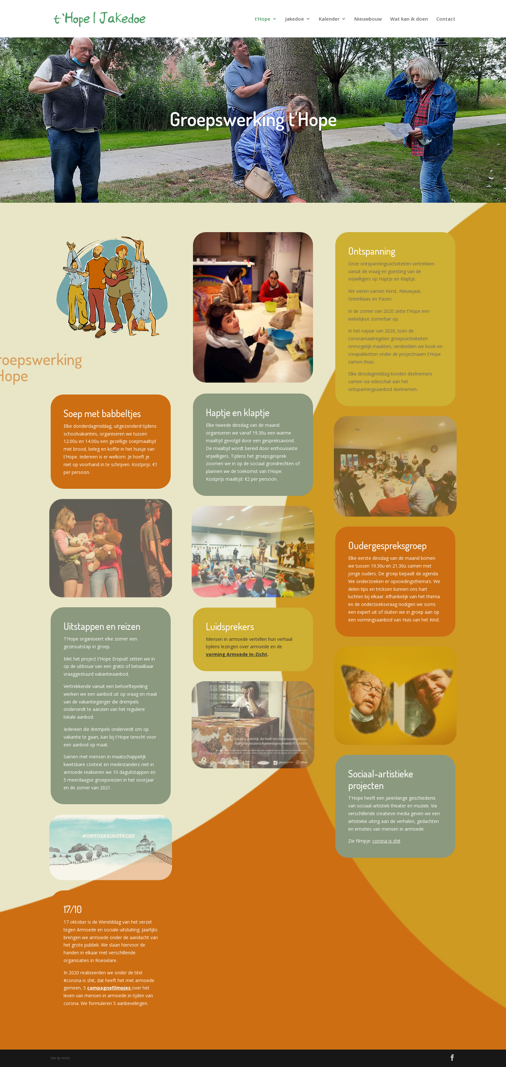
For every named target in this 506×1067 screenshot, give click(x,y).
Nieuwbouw (368, 19)
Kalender (329, 19)
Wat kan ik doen (409, 19)
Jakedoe (294, 19)
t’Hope (262, 19)
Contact (445, 19)
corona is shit (386, 841)
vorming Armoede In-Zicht (236, 654)
